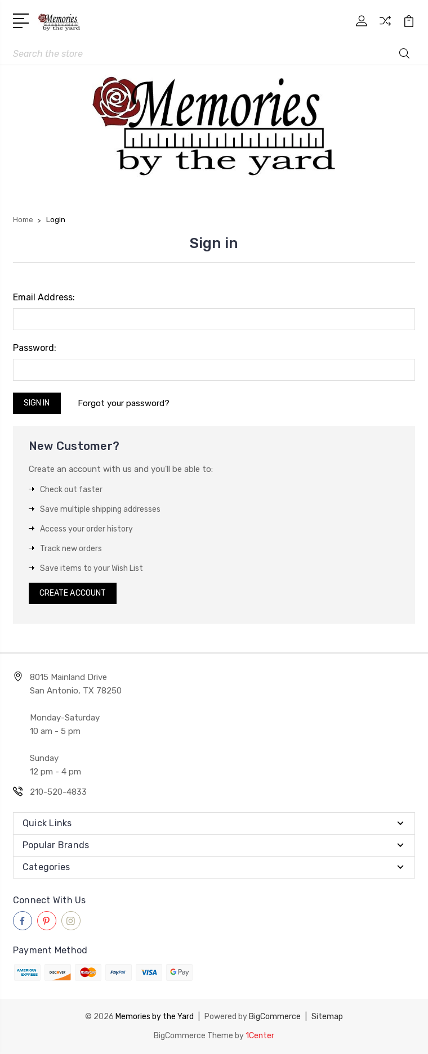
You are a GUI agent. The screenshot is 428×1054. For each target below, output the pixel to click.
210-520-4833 (58, 792)
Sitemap (327, 1016)
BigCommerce (275, 1016)
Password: (34, 348)
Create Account (72, 593)
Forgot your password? (124, 403)
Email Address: (44, 297)
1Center (260, 1036)
